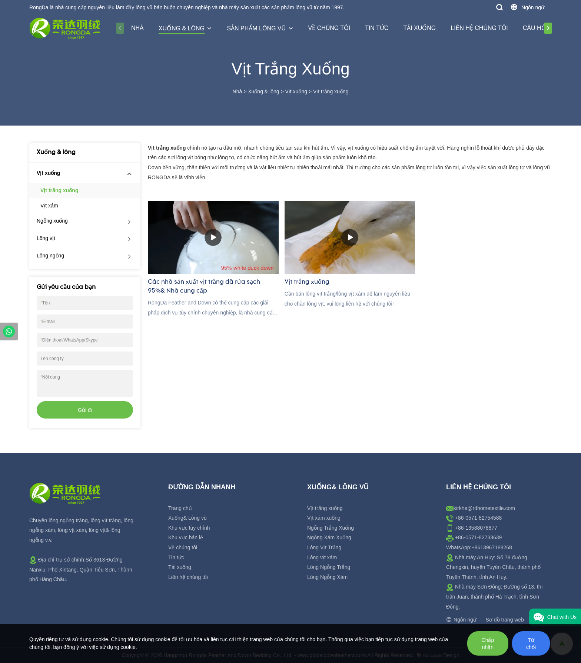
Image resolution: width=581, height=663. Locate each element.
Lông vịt (46, 238)
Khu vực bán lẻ (185, 537)
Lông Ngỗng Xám (327, 577)
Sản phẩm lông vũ (256, 28)
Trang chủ (180, 508)
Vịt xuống (296, 91)
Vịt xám (49, 206)
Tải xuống (419, 28)
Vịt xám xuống (324, 518)
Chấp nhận (488, 643)
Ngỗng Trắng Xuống (330, 528)
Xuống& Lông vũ (187, 518)
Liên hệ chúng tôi (479, 28)
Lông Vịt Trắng (324, 547)
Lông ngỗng (50, 256)
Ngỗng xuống (52, 221)
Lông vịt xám (322, 557)
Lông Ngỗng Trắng (328, 567)
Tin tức (376, 28)
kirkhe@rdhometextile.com (484, 508)
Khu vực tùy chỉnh (189, 528)
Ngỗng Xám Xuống (329, 537)
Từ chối (531, 643)
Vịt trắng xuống (331, 91)
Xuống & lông (182, 28)
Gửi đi (85, 410)
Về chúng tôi (329, 28)
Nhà (137, 28)
